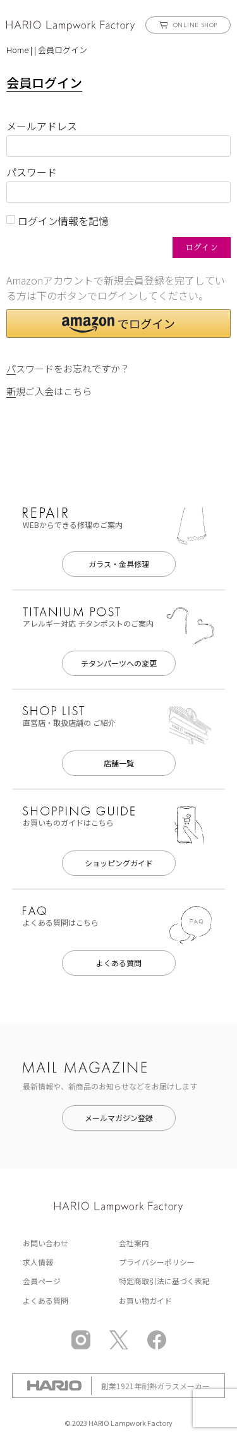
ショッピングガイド (119, 862)
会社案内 (134, 1242)
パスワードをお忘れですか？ (68, 368)
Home (17, 50)
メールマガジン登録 (119, 1117)
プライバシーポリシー (157, 1261)
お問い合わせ (45, 1242)
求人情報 (38, 1261)
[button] (118, 323)
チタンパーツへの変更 (119, 663)
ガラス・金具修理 (118, 563)
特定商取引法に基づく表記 (164, 1280)
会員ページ (42, 1280)
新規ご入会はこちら (49, 391)
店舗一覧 (119, 763)
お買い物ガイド (145, 1300)
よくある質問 (119, 962)
